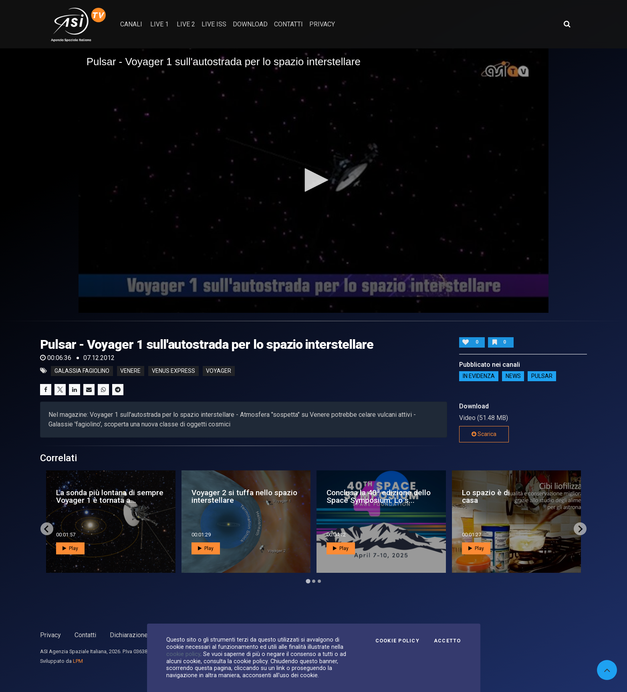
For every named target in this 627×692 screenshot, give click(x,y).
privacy (322, 24)
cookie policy (183, 654)
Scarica (484, 434)
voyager (218, 371)
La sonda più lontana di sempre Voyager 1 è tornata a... (109, 496)
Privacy (50, 635)
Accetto (447, 640)
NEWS (513, 376)
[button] (313, 180)
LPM (78, 661)
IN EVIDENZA (479, 376)
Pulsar (541, 376)
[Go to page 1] (308, 581)
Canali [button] (131, 24)
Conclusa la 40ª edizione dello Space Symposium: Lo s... (379, 496)
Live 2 (186, 24)
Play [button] (70, 548)
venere (130, 371)
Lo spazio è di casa (486, 496)
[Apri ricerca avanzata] (567, 24)
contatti (288, 24)
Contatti (85, 635)
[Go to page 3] (319, 581)
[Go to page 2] (313, 581)
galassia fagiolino (81, 371)
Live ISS (214, 24)
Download (250, 24)
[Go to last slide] (46, 528)
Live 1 (159, 24)
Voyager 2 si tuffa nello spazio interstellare (244, 496)
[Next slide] (580, 528)
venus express (173, 371)
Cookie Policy (397, 640)
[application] (314, 180)
